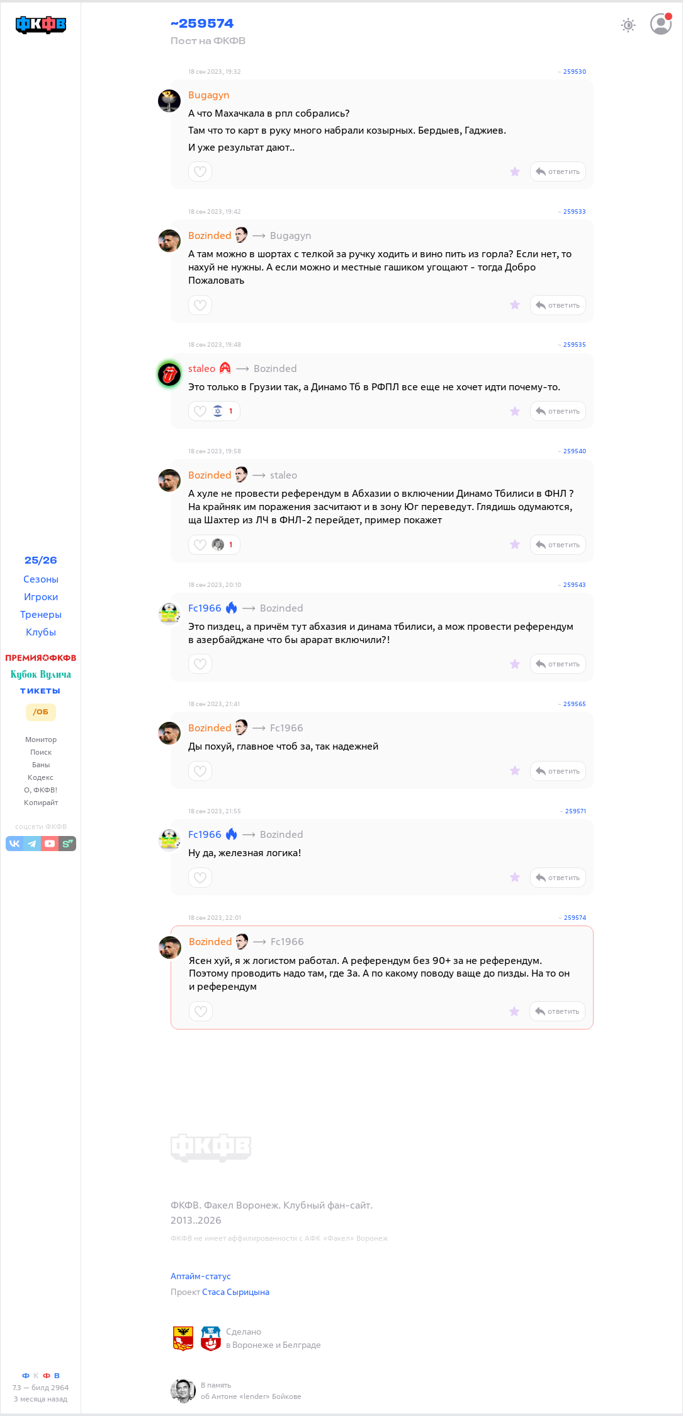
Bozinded (210, 235)
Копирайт (41, 802)
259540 (574, 451)
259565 (574, 704)
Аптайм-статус (201, 1276)
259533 (574, 211)
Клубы (41, 632)
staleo (201, 368)
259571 (575, 811)
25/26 (41, 561)
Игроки (41, 596)
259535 (574, 344)
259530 (574, 71)
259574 (575, 918)
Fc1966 (205, 608)
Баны (41, 764)
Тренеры (41, 614)
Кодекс (41, 777)
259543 (574, 585)
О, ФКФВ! (41, 789)
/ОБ (40, 712)
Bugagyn (209, 95)
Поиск (41, 751)
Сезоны (41, 579)
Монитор (41, 739)
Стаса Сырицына (235, 1291)
